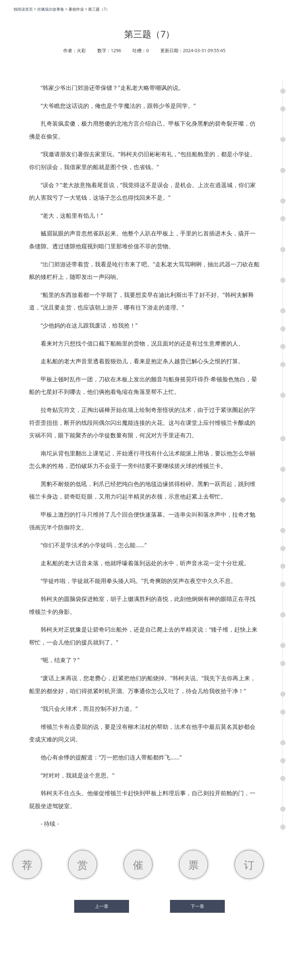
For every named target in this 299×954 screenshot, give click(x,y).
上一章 (101, 906)
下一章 (197, 906)
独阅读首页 (23, 9)
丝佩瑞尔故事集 (50, 9)
